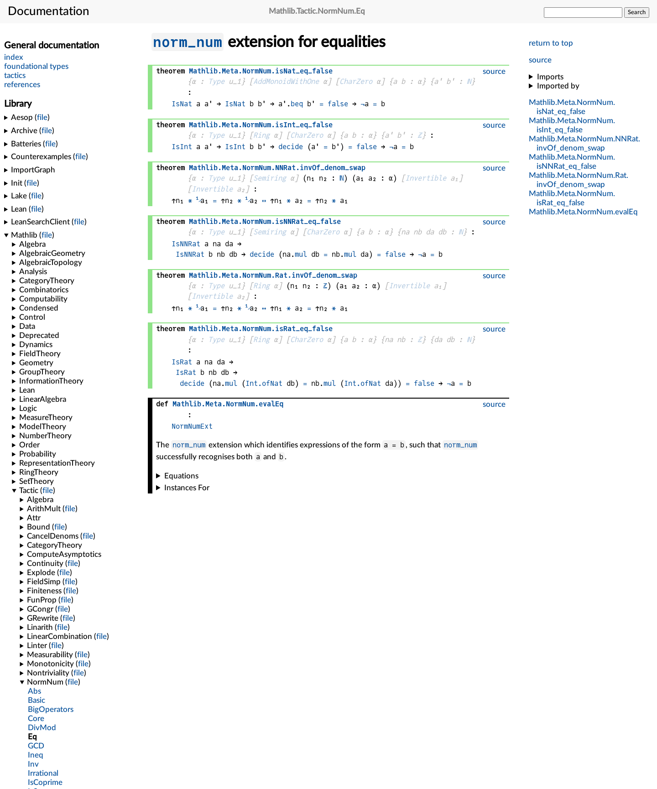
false (338, 103)
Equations (181, 476)
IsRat (182, 362)
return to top (551, 43)
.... (277, 167)
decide (290, 146)
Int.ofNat (263, 383)
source (540, 60)
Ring (261, 135)
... (583, 212)
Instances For (186, 488)
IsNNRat (186, 243)
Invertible (425, 178)
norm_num (187, 42)
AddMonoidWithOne (286, 81)
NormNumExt (192, 426)
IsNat (182, 103)
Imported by (558, 86)
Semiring (269, 178)
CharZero (355, 81)
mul (301, 254)
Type (216, 81)
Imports (550, 77)
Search (637, 12)
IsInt (182, 146)
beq (297, 103)
